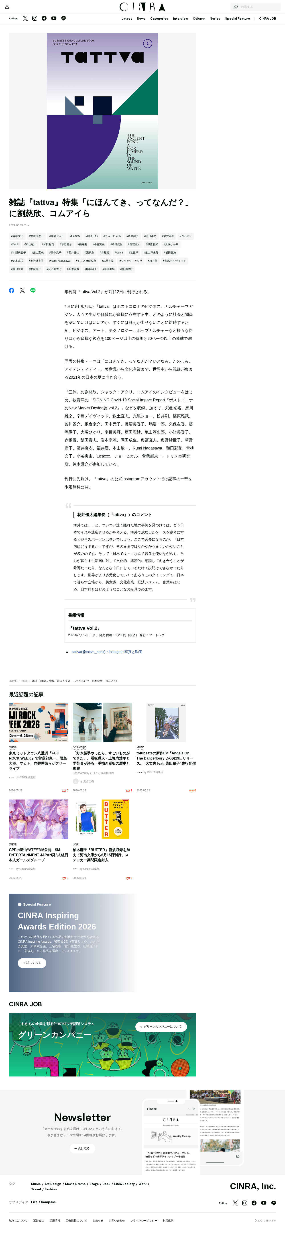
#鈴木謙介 (132, 296)
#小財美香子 (18, 312)
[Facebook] (44, 79)
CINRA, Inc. (253, 1246)
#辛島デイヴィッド (174, 321)
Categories (159, 79)
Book (24, 741)
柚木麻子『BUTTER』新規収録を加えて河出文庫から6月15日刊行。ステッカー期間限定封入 (101, 915)
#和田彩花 (48, 304)
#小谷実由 (99, 304)
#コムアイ (186, 296)
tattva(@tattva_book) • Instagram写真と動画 (107, 712)
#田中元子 (55, 312)
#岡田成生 (116, 304)
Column (199, 79)
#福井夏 (82, 304)
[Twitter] (25, 79)
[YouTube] (54, 79)
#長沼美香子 (54, 329)
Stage (94, 1244)
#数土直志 (38, 312)
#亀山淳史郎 (151, 312)
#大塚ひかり (171, 304)
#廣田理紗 (126, 329)
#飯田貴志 (170, 312)
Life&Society (124, 1244)
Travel (36, 1249)
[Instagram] (34, 79)
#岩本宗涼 (17, 321)
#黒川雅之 (150, 296)
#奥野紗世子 (36, 321)
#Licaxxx (75, 296)
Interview (180, 79)
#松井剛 (152, 321)
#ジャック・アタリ (130, 321)
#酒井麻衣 (168, 296)
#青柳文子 (17, 296)
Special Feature (237, 79)
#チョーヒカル (112, 296)
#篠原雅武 (152, 304)
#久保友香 (73, 329)
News (141, 79)
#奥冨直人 (134, 304)
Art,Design (53, 1244)
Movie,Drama (75, 1244)
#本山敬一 (30, 304)
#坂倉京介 (35, 329)
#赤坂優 (104, 312)
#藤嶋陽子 (91, 329)
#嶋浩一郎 (92, 296)
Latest (127, 79)
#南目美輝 (108, 329)
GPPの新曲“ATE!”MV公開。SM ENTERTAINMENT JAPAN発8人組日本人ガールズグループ (38, 915)
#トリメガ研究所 (86, 321)
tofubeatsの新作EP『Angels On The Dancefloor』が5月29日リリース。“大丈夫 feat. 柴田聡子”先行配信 (166, 818)
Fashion (51, 1249)
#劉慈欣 (89, 312)
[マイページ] (18, 64)
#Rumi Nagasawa (59, 321)
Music (36, 1244)
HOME (13, 741)
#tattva (119, 312)
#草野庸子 (66, 304)
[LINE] (63, 79)
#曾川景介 (17, 329)
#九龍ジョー (56, 296)
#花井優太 (73, 312)
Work (142, 1244)
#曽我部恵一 (36, 296)
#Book (15, 304)
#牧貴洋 (133, 312)
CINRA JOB (267, 79)
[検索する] (224, 65)
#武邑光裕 (108, 321)
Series (215, 79)
